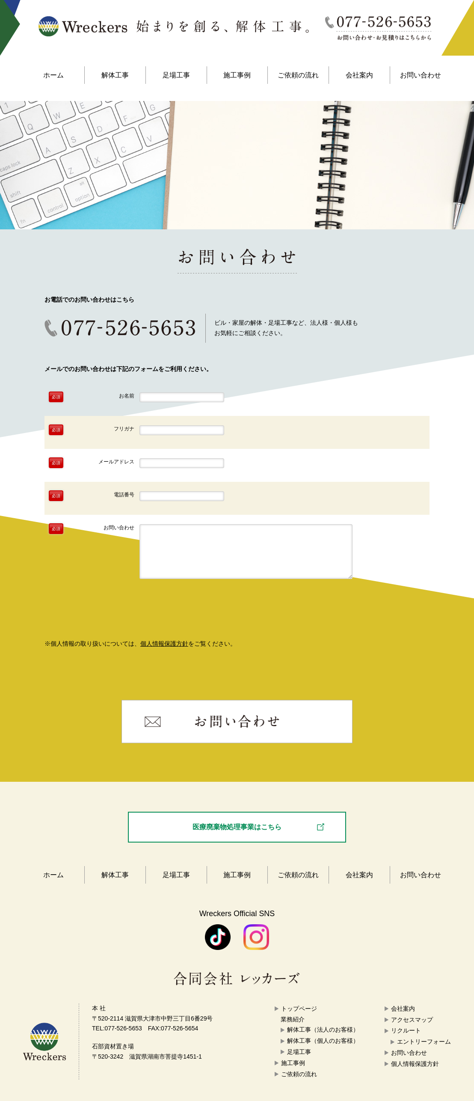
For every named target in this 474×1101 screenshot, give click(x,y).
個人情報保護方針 (164, 643)
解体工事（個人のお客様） (323, 1040)
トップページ (299, 1008)
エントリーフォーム (424, 1041)
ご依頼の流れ (298, 75)
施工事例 (237, 75)
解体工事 (115, 75)
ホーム (53, 75)
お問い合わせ (420, 75)
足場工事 (176, 75)
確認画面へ (237, 613)
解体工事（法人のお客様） (323, 1029)
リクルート (406, 1030)
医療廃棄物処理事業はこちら (237, 827)
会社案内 (359, 75)
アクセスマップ (412, 1019)
